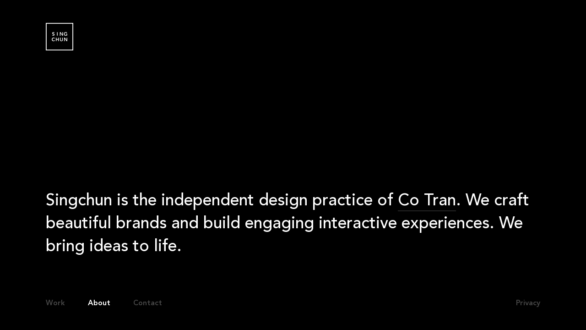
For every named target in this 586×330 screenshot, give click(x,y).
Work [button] (55, 303)
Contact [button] (147, 303)
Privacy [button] (528, 303)
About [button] (99, 303)
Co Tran (427, 202)
